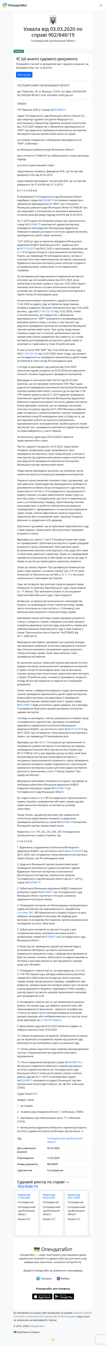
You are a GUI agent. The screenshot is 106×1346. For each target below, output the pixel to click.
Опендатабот (36, 1326)
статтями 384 (25, 912)
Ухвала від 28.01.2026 (74, 1196)
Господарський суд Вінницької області (65, 1140)
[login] (100, 5)
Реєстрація (24, 74)
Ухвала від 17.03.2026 (24, 1196)
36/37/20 (25, 248)
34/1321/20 (47, 311)
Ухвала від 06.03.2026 (49, 1196)
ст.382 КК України (51, 1020)
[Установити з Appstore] (42, 1296)
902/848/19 (59, 109)
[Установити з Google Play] (64, 1296)
